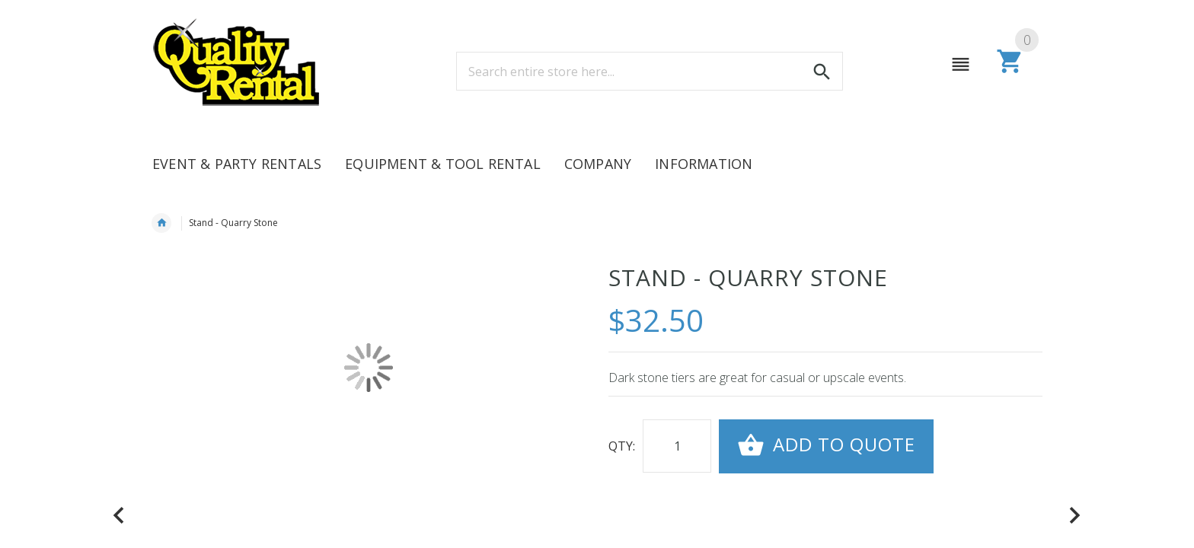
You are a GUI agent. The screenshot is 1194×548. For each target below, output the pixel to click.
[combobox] (649, 71)
